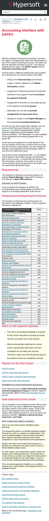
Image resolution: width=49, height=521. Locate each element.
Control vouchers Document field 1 (15, 270)
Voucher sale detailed (10, 263)
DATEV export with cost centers (15, 499)
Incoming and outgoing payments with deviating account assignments (16, 251)
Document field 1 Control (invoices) (15, 227)
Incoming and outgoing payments (15, 245)
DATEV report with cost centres (15, 373)
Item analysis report (10, 479)
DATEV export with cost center (14, 241)
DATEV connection (9, 238)
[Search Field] (24, 12)
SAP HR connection (10, 316)
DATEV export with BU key (12, 243)
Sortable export (8, 319)
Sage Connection (9, 314)
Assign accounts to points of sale (16, 483)
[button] (44, 12)
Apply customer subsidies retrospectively (12, 306)
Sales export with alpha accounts (16, 381)
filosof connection (9, 261)
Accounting (6, 214)
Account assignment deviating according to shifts (13, 278)
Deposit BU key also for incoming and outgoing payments (15, 233)
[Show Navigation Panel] (45, 5)
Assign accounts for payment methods (18, 487)
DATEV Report (8, 369)
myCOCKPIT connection (11, 312)
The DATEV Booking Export (14, 495)
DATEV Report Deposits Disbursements (19, 377)
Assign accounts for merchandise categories (21, 491)
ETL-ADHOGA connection (12, 254)
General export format (10, 218)
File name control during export (14, 236)
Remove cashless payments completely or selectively (13, 224)
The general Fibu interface (13, 503)
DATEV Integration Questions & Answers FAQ (21, 507)
